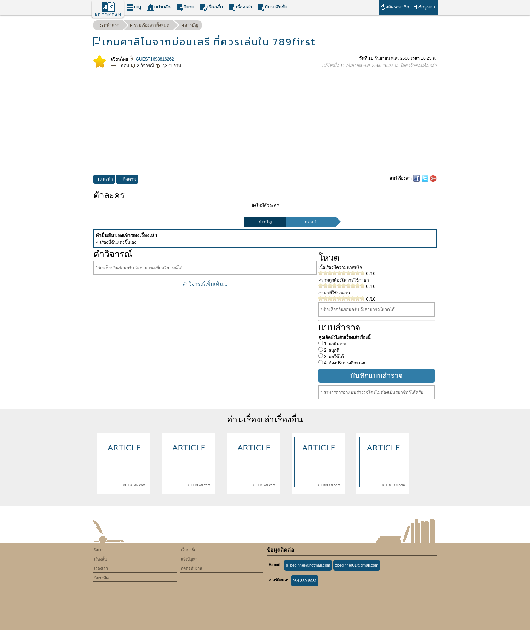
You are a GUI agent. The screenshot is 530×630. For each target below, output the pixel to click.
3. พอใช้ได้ (333, 356)
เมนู (134, 7)
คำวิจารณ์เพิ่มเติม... (204, 284)
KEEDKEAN (108, 15)
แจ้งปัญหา (189, 559)
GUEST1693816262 (151, 59)
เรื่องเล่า (240, 7)
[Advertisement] (265, 121)
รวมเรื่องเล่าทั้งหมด (149, 26)
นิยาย (185, 7)
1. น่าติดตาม (335, 343)
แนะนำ (104, 180)
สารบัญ (189, 26)
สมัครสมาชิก (395, 7)
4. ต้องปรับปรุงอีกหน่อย (345, 363)
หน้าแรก (109, 26)
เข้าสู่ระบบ (425, 7)
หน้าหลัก (159, 7)
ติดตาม (127, 180)
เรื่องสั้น (211, 7)
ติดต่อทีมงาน (191, 568)
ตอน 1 (311, 221)
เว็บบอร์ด (188, 549)
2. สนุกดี (331, 350)
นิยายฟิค (101, 578)
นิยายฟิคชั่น (272, 7)
